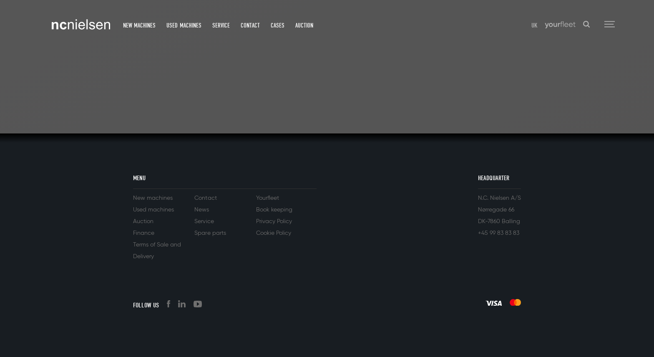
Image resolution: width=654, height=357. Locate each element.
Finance (143, 233)
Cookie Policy (273, 233)
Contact (250, 25)
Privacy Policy (274, 221)
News (201, 210)
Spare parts (210, 233)
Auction (304, 25)
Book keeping (274, 210)
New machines (139, 25)
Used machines (183, 25)
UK (534, 25)
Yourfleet (267, 198)
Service (221, 25)
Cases (277, 25)
